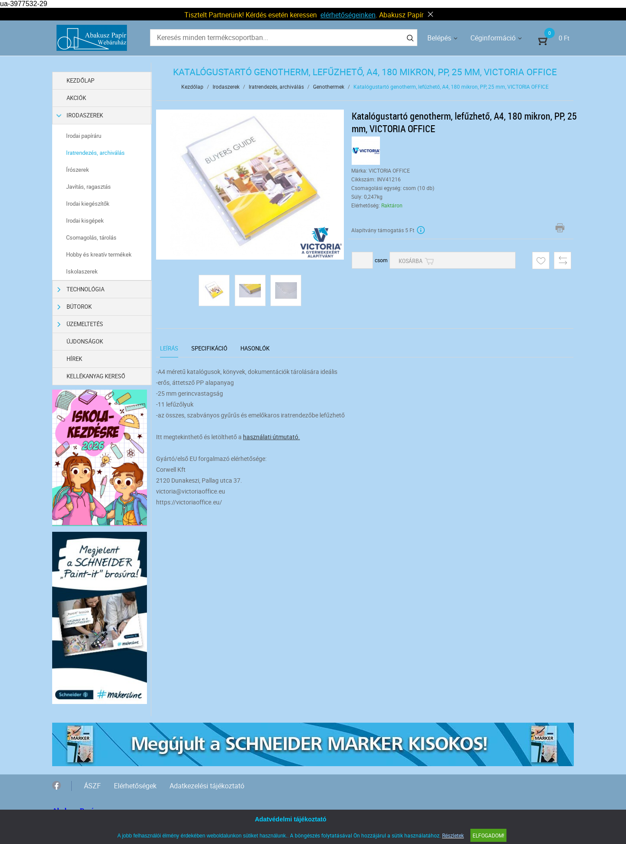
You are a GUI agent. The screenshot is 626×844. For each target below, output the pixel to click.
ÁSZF (92, 786)
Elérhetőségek (135, 786)
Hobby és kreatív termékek (99, 254)
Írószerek (77, 169)
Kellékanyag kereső (96, 376)
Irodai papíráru (83, 136)
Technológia (80, 289)
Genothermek (328, 86)
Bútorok (74, 306)
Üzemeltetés (80, 324)
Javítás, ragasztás (88, 186)
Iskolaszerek (82, 271)
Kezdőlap (80, 80)
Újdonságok (85, 341)
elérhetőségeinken (348, 15)
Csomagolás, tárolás (91, 237)
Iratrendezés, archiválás (95, 153)
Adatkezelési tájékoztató (207, 786)
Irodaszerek (80, 115)
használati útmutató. (271, 437)
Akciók (76, 98)
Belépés (439, 38)
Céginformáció (493, 38)
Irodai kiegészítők (88, 203)
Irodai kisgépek (85, 220)
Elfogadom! (488, 835)
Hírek (74, 359)
